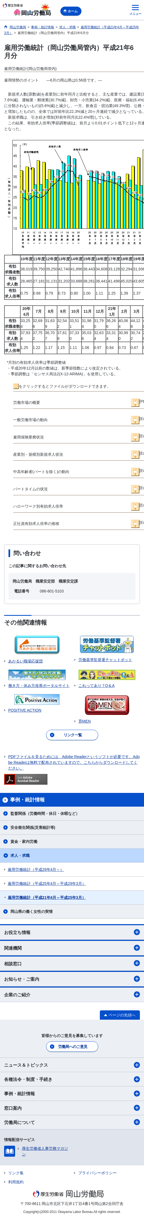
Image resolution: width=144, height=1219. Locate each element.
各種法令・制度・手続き (72, 1079)
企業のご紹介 (72, 994)
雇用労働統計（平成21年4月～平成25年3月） (47, 897)
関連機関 (72, 948)
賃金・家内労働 (23, 841)
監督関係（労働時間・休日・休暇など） (45, 813)
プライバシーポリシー (97, 1173)
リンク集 (16, 1173)
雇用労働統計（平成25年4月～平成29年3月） (47, 883)
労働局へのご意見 (72, 1046)
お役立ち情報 (72, 932)
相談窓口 (72, 963)
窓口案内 (72, 1108)
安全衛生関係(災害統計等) (32, 827)
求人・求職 (20, 855)
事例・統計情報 (72, 1094)
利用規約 (16, 1182)
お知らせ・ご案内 (72, 979)
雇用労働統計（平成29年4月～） (36, 869)
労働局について (72, 1122)
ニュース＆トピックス (72, 1065)
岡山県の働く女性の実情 (31, 911)
